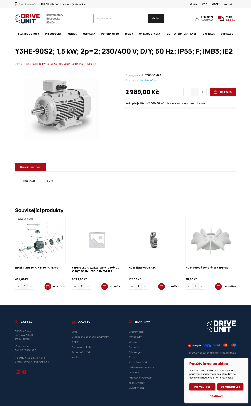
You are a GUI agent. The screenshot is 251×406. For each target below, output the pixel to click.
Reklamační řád (81, 352)
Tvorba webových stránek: (204, 353)
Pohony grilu (110, 33)
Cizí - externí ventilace (181, 33)
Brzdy (129, 33)
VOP (204, 4)
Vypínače (209, 33)
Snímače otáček (149, 33)
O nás (193, 4)
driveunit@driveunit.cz (74, 4)
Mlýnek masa (136, 388)
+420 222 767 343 (49, 4)
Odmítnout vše (230, 387)
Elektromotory (28, 33)
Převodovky (53, 33)
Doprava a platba (82, 347)
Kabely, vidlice (137, 382)
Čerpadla (89, 33)
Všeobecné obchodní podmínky (90, 337)
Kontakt (228, 4)
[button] (55, 286)
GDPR (215, 4)
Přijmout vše (202, 387)
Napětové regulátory (140, 377)
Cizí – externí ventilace (141, 367)
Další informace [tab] (30, 167)
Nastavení (216, 396)
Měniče (72, 33)
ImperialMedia (228, 353)
